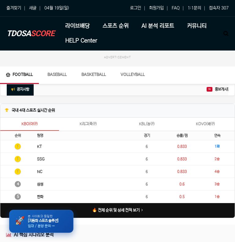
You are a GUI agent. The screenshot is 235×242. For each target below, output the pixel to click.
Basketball (93, 74)
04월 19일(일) (56, 8)
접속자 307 (219, 8)
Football (19, 74)
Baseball (57, 74)
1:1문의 (194, 8)
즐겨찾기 (13, 8)
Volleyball (133, 74)
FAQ (176, 8)
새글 (32, 8)
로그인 (135, 8)
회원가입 (156, 8)
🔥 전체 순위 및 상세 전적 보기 (117, 210)
